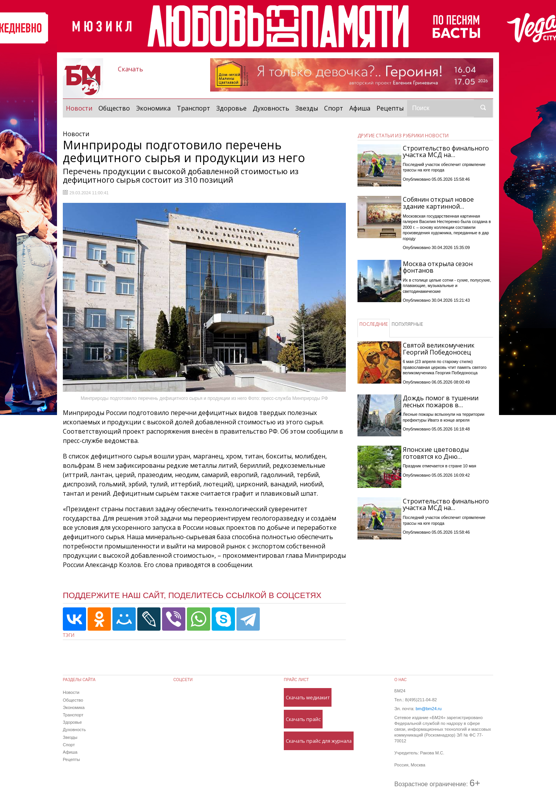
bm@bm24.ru (429, 708)
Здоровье (231, 108)
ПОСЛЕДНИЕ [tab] (373, 324)
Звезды (306, 108)
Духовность (271, 108)
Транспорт (193, 108)
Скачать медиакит (308, 697)
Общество (114, 108)
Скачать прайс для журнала (319, 740)
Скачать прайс (303, 719)
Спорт (333, 108)
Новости (80, 107)
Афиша (359, 108)
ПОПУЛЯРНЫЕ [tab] (407, 324)
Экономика (153, 108)
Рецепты (390, 108)
